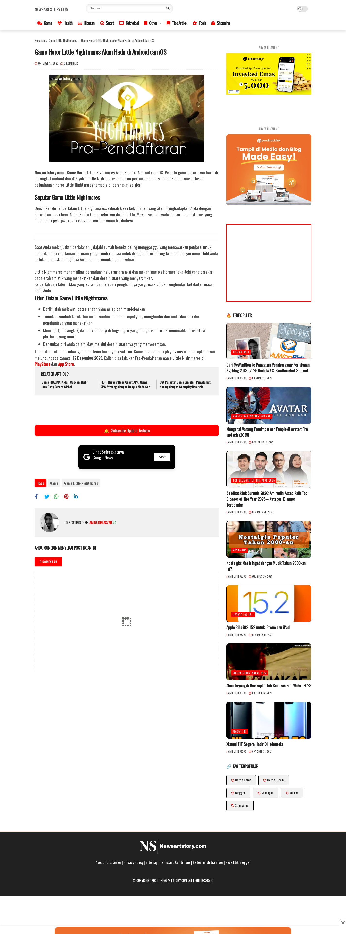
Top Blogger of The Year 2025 (254, 480)
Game (44, 23)
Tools (199, 23)
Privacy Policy (133, 862)
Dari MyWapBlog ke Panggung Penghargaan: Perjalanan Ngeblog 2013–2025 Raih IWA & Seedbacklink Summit (267, 368)
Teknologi (129, 23)
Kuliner (293, 792)
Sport (107, 23)
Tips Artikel (177, 23)
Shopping (220, 23)
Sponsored (242, 805)
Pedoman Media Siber (208, 862)
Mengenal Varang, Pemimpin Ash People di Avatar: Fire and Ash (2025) (267, 432)
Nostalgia (239, 550)
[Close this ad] (342, 922)
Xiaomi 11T (240, 731)
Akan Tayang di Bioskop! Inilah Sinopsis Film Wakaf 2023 (268, 686)
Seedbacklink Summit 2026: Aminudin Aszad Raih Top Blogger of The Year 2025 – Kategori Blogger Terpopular (266, 499)
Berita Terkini (275, 779)
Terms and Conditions (175, 862)
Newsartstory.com (51, 9)
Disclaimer (113, 862)
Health (65, 23)
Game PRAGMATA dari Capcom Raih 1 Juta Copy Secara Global (65, 384)
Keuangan (267, 792)
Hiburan (86, 23)
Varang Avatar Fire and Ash (252, 416)
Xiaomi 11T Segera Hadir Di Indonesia (254, 744)
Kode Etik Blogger (238, 862)
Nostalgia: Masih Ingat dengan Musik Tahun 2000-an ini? (265, 566)
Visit (162, 457)
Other (150, 23)
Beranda (40, 40)
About (100, 862)
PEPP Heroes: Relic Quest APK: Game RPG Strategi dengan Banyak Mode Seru (126, 384)
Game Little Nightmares (63, 40)
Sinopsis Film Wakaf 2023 (250, 673)
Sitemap (152, 862)
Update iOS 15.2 (243, 615)
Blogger (240, 792)
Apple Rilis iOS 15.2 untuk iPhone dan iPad (257, 627)
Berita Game (243, 779)
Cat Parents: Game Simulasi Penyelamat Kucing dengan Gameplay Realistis (185, 384)
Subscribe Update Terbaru (126, 430)
